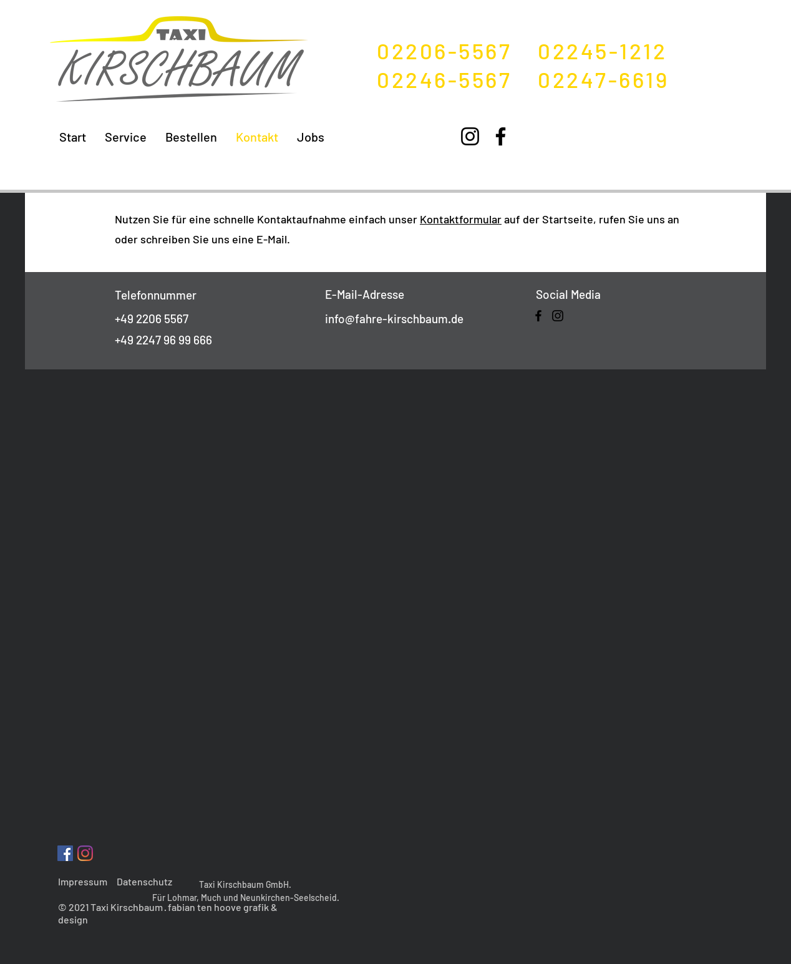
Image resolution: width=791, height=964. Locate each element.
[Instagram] (470, 136)
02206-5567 (457, 50)
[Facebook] (500, 136)
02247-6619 (603, 79)
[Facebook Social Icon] (65, 853)
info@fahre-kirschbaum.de (394, 318)
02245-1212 (602, 50)
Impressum (82, 881)
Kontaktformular (461, 219)
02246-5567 (457, 79)
